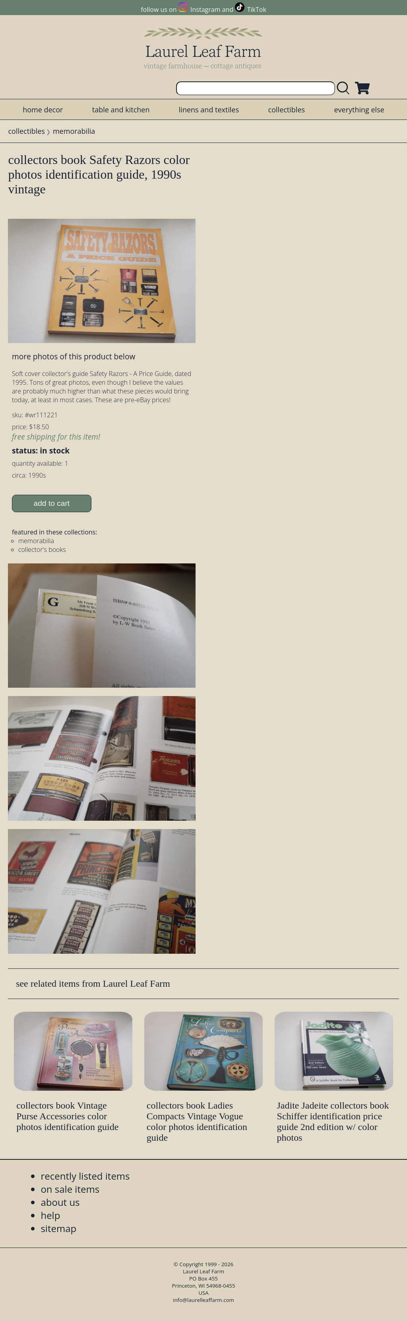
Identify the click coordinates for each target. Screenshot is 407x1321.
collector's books (42, 549)
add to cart (52, 503)
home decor (43, 109)
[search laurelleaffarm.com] (345, 88)
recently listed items (85, 1175)
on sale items (70, 1189)
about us (60, 1202)
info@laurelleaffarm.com (203, 1300)
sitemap (58, 1228)
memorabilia (74, 131)
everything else (359, 109)
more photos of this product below (73, 356)
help (50, 1215)
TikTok (256, 9)
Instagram (205, 9)
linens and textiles (209, 109)
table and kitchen (121, 109)
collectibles (286, 109)
